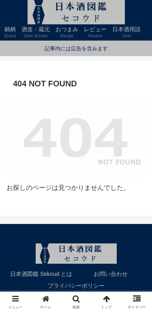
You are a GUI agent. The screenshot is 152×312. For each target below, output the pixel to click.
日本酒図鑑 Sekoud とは (41, 274)
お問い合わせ (111, 274)
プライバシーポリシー (76, 285)
